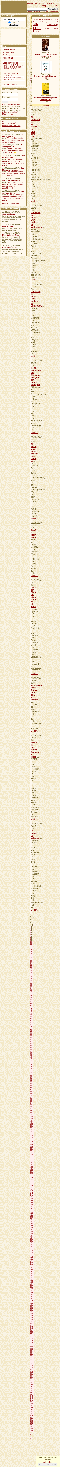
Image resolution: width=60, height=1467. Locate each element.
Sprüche (6, 55)
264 (31, 1429)
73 (31, 1063)
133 (31, 1178)
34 (31, 988)
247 (31, 1396)
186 (31, 1279)
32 (31, 984)
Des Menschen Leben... (13, 169)
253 (31, 1408)
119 (31, 1151)
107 (31, 1128)
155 (31, 1220)
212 (31, 1329)
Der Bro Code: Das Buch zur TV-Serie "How (45, 55)
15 (31, 952)
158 (31, 1226)
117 (31, 1147)
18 (31, 957)
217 (31, 1339)
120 (31, 1153)
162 (31, 1233)
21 (31, 963)
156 (31, 1222)
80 (31, 1076)
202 (31, 1310)
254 (31, 1409)
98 (31, 1111)
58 (31, 1034)
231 (31, 1365)
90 (31, 1095)
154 (31, 1218)
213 (31, 1331)
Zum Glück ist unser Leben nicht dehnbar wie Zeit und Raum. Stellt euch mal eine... (13, 162)
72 (31, 1061)
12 (31, 946)
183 (31, 1273)
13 (31, 948)
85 (31, 1086)
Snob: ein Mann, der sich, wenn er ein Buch (34, 597)
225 (31, 1354)
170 (31, 1249)
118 (31, 1149)
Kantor (41, 19)
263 (31, 1427)
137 (31, 1185)
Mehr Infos (47, 1462)
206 (31, 1317)
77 (31, 1070)
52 (31, 1022)
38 (31, 996)
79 (31, 1074)
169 (31, 1247)
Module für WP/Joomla (11, 126)
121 (31, 1155)
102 (31, 1118)
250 (31, 1402)
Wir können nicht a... (13, 135)
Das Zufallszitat (8, 124)
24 (31, 969)
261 (31, 1423)
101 (31, 1116)
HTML (13, 23)
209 (31, 1323)
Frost (56, 22)
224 (31, 1352)
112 (31, 1137)
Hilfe (55, 6)
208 (31, 1321)
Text (21, 23)
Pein (45, 19)
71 (31, 1059)
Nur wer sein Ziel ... (13, 192)
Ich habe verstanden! (47, 1465)
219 (31, 1342)
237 (31, 1377)
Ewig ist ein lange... (13, 156)
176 (31, 1260)
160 (31, 1229)
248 (31, 1398)
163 (31, 1235)
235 (31, 1373)
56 (31, 1030)
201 (31, 1308)
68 (31, 1053)
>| (30, 90)
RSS (50, 6)
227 (31, 1358)
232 (31, 1367)
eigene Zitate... (8, 214)
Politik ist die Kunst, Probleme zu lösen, (36, 749)
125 (31, 1162)
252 (31, 1406)
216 (31, 1337)
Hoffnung (52, 24)
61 (31, 1040)
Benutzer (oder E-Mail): (11, 92)
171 (31, 1250)
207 (31, 1319)
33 (31, 986)
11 (31, 944)
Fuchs (36, 31)
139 (31, 1189)
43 (31, 1005)
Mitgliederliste (7, 114)
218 (31, 1340)
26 (31, 973)
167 (31, 1243)
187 (31, 1281)
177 (31, 1262)
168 (31, 1245)
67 (31, 1051)
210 (31, 1325)
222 (31, 1348)
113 (31, 1139)
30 (31, 980)
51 (31, 1020)
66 (31, 1049)
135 (31, 1181)
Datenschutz (51, 3)
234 (31, 1371)
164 (31, 1237)
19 (31, 959)
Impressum (39, 3)
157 (31, 1224)
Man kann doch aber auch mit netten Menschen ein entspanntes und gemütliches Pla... (12, 185)
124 (31, 1160)
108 (31, 1130)
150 (31, 1210)
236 (31, 1375)
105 (31, 1124)
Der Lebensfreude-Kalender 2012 (45, 77)
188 (31, 1283)
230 (31, 1363)
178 (31, 1264)
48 (31, 1015)
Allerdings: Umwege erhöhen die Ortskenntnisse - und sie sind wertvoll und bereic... (13, 198)
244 (31, 1390)
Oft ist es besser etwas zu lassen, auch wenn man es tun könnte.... (13, 140)
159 (31, 1227)
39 (31, 997)
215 (31, 1335)
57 (31, 1032)
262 (31, 1425)
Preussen (36, 22)
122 (31, 1157)
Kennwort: (6, 97)
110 (31, 1134)
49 (31, 1017)
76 (31, 1068)
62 (31, 1042)
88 (31, 1091)
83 (31, 1082)
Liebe (37, 28)
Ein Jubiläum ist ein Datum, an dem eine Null (35, 126)
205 (31, 1316)
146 (31, 1203)
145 (31, 1201)
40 (31, 999)
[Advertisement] (10, 36)
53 (31, 1024)
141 (31, 1193)
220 (31, 1344)
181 (31, 1270)
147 (31, 1204)
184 (31, 1275)
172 (31, 1252)
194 (31, 1295)
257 (31, 1415)
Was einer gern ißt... (13, 146)
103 (31, 1120)
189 (31, 1285)
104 (31, 1122)
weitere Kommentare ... (11, 203)
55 (31, 1028)
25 (31, 971)
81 (31, 1078)
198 (31, 1302)
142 (31, 1195)
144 (31, 1199)
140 (31, 1191)
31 (31, 982)
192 (31, 1291)
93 (31, 1101)
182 (31, 1272)
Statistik (29, 3)
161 (31, 1231)
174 (31, 1256)
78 (31, 1072)
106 (31, 1126)
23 (31, 967)
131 (31, 1174)
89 (31, 1093)
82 (31, 1080)
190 (31, 1287)
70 (31, 1057)
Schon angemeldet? (10, 112)
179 (31, 1266)
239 (31, 1381)
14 (31, 950)
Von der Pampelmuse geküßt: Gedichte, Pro (45, 99)
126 (31, 1164)
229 (31, 1362)
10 (31, 942)
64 (31, 1045)
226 (31, 1356)
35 (31, 990)
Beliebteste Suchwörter (32, 12)
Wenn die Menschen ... (12, 180)
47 (31, 1013)
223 (31, 1350)
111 (31, 1135)
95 (31, 1105)
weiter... (34, 201)
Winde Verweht (51, 28)
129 (31, 1170)
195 (31, 1296)
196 (31, 1298)
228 (31, 1360)
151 (31, 1212)
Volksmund (7, 58)
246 (31, 1394)
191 (31, 1289)
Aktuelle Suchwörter (50, 12)
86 (31, 1088)
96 (31, 1107)
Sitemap (42, 6)
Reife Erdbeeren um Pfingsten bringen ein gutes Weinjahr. (36, 376)
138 (31, 1187)
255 (31, 1411)
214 (31, 1333)
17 (31, 955)
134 (31, 1180)
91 (31, 1097)
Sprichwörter (8, 52)
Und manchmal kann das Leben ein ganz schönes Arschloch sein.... (13, 174)
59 (31, 1036)
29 (31, 978)
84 (31, 1084)
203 (31, 1312)
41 (31, 1001)
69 (31, 1055)
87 (31, 1089)
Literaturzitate (8, 50)
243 (31, 1388)
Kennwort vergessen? (11, 104)
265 (31, 1431)
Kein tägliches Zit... (10, 235)
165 (31, 1239)
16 (31, 953)
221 (31, 1346)
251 (31, 1404)
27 (31, 974)
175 (31, 1258)
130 (31, 1172)
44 (31, 1007)
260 (31, 1421)
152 (31, 1214)
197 (31, 1300)
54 (31, 1026)
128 (31, 1168)
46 (31, 1011)
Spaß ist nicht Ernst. (34, 533)
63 (31, 1043)
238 (31, 1379)
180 (31, 1268)
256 (31, 1413)
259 (31, 1419)
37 (31, 994)
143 (31, 1197)
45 (31, 1009)
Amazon (45, 105)
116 (31, 1145)
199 (31, 1304)
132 (31, 1176)
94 (31, 1103)
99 (31, 1112)
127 (31, 1166)
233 (31, 1369)
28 (31, 976)
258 (31, 1417)
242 (31, 1386)
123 (31, 1158)
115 (31, 1143)
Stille (35, 24)
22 (31, 965)
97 (31, 1109)
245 (31, 1392)
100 (31, 1114)
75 (31, 1066)
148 (31, 1206)
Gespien (35, 19)
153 (31, 1216)
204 (31, 1314)
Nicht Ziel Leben (52, 19)
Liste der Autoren (10, 63)
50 (31, 1019)
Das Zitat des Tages (10, 122)
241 (31, 1385)
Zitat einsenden (9, 84)
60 (31, 1038)
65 (31, 1047)
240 (31, 1383)
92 (31, 1099)
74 (31, 1065)
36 (31, 992)
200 (31, 1306)
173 (31, 1254)
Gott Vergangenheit (46, 22)
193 (31, 1293)
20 (31, 961)
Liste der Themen (10, 73)
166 (31, 1241)
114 (31, 1141)
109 (31, 1132)
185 (31, 1277)
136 (31, 1183)
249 (31, 1400)
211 (31, 1327)
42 (31, 1003)
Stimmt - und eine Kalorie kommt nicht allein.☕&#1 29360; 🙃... (12, 150)
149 (31, 1208)
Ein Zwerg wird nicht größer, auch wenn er (34, 452)
